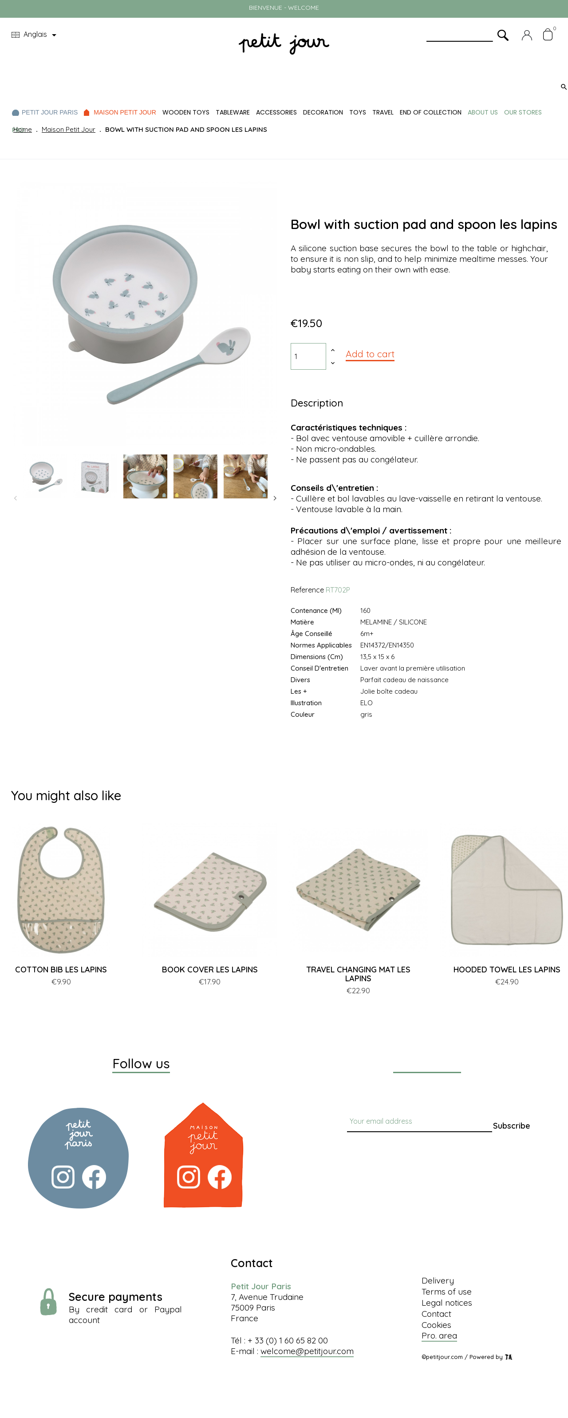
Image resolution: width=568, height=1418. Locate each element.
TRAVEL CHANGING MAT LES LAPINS (358, 974)
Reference (307, 589)
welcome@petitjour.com (307, 1351)
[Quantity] (308, 356)
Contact (436, 1313)
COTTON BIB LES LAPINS (61, 969)
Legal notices (447, 1302)
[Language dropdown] (35, 35)
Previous (15, 498)
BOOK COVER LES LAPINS (210, 969)
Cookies (436, 1324)
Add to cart (370, 353)
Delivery (438, 1280)
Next (275, 498)
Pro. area (439, 1335)
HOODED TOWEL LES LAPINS (507, 969)
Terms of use (447, 1291)
